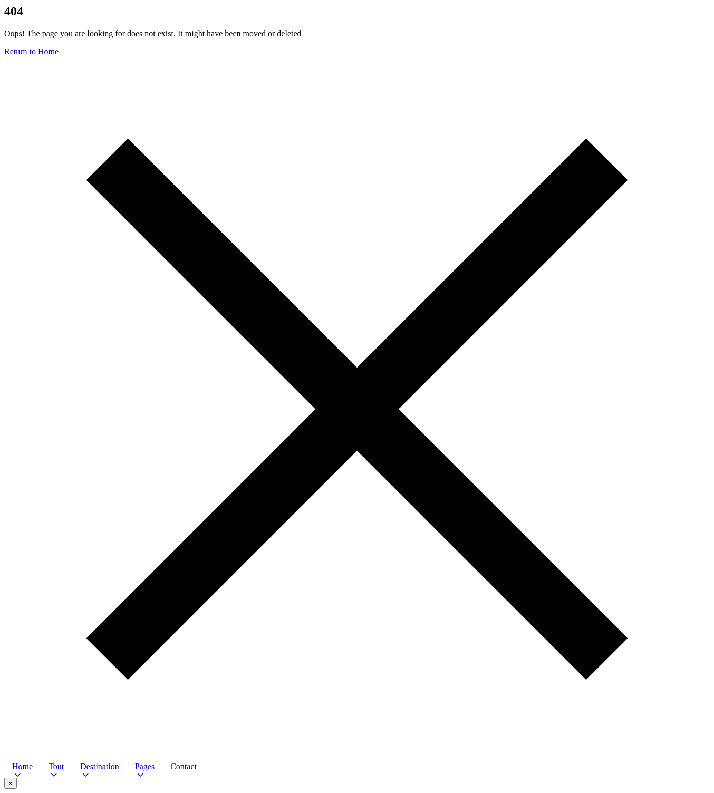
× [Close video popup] (10, 783)
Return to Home (31, 51)
